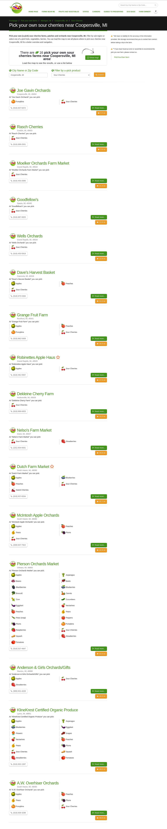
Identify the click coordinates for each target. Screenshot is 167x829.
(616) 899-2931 (18, 144)
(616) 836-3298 (18, 813)
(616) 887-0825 (18, 217)
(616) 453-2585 (18, 181)
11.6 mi (101, 222)
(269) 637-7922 (18, 545)
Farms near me (48, 12)
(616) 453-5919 (18, 253)
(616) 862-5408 (18, 338)
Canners (96, 12)
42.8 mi (101, 550)
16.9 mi (101, 344)
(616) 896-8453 (18, 411)
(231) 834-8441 (18, 448)
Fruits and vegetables (69, 12)
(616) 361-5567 (18, 375)
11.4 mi (101, 186)
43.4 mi (101, 654)
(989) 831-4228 (18, 691)
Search (100, 75)
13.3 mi (101, 301)
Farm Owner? (145, 12)
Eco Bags (131, 12)
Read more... (98, 108)
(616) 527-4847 (18, 649)
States (86, 12)
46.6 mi (101, 696)
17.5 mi (101, 380)
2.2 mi (101, 113)
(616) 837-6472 (18, 108)
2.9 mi (101, 149)
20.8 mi (101, 453)
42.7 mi (101, 501)
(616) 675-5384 (18, 296)
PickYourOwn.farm (121, 57)
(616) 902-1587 (18, 764)
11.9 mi (101, 259)
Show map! (93, 58)
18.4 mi (101, 416)
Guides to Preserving (113, 12)
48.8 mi (101, 818)
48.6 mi (101, 769)
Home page (33, 12)
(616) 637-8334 (18, 496)
